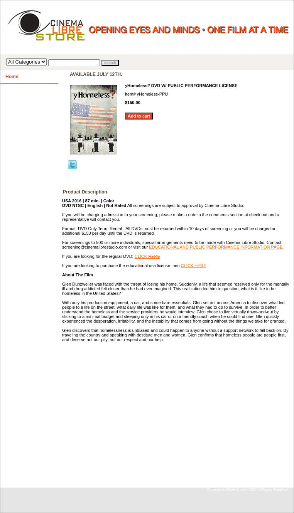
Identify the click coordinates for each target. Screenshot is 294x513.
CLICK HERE (147, 256)
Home (11, 76)
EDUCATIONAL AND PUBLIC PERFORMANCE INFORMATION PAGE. (216, 247)
